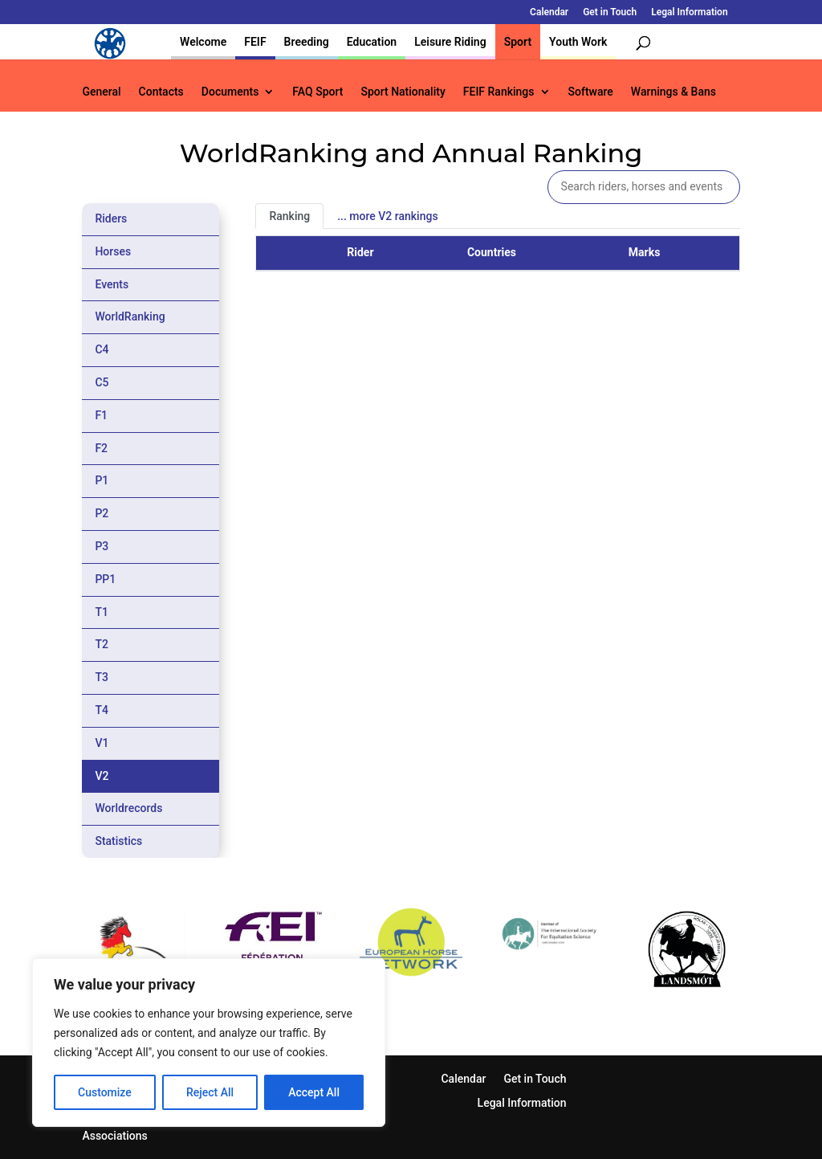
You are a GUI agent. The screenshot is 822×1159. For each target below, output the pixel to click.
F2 (101, 448)
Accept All (314, 1092)
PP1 (105, 579)
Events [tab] (111, 284)
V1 (101, 743)
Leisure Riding (450, 41)
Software (590, 92)
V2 (101, 775)
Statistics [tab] (118, 841)
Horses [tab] (113, 251)
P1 (101, 480)
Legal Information (689, 12)
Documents (230, 92)
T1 (101, 612)
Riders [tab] (111, 218)
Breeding (306, 41)
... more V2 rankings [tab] (387, 216)
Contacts (161, 92)
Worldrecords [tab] (128, 808)
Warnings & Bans (673, 92)
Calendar (549, 12)
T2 (101, 644)
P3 (101, 546)
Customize (105, 1092)
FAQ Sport (317, 92)
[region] (208, 1042)
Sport (517, 41)
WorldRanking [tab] (130, 316)
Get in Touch (610, 12)
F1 (101, 415)
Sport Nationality (402, 92)
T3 (101, 677)
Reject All (210, 1092)
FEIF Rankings (499, 92)
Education (372, 41)
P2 (101, 513)
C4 (101, 349)
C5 (101, 382)
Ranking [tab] (289, 216)
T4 (101, 710)
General (101, 92)
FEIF (255, 41)
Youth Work (578, 41)
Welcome (203, 41)
